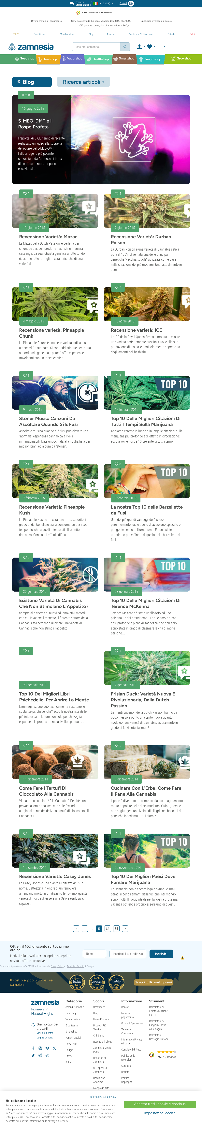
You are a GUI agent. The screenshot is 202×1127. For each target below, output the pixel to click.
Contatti (125, 1007)
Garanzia (126, 1065)
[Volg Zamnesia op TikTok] (33, 1055)
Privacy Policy (57, 966)
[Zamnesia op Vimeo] (47, 1048)
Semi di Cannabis (74, 1007)
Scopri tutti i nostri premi (153, 982)
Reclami (125, 1071)
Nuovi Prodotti (101, 1019)
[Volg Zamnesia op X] (54, 1048)
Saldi (68, 1062)
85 (116, 929)
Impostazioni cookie (160, 1113)
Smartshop (71, 1031)
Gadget (69, 1050)
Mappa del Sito (101, 1088)
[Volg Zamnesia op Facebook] (33, 1048)
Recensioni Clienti (102, 1041)
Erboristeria (71, 1025)
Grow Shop (71, 1043)
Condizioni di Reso (131, 1049)
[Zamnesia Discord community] (47, 1055)
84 (107, 929)
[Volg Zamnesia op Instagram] (40, 1048)
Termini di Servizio (75, 966)
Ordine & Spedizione (132, 1023)
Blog (95, 1013)
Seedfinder (99, 1007)
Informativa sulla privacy (103, 1096)
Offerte (69, 1056)
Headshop (71, 1013)
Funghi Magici (73, 1037)
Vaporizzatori (72, 1019)
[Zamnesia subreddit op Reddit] (40, 1055)
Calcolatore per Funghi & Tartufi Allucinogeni (157, 1025)
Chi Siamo (98, 1035)
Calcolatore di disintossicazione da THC (158, 1011)
